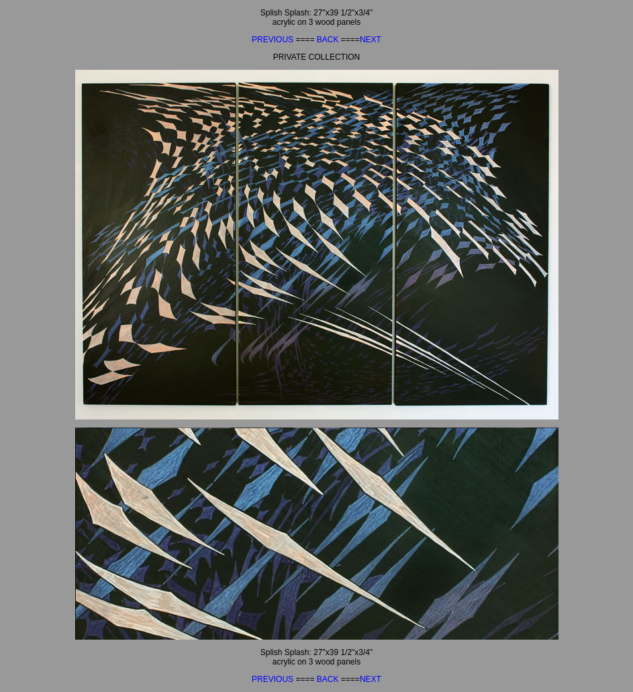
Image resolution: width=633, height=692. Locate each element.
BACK (329, 39)
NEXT (370, 39)
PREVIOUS (273, 39)
